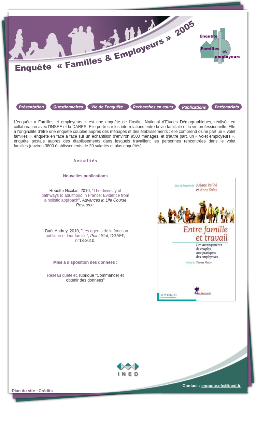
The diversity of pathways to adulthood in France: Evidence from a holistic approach (85, 195)
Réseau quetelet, (62, 275)
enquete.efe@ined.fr (221, 385)
